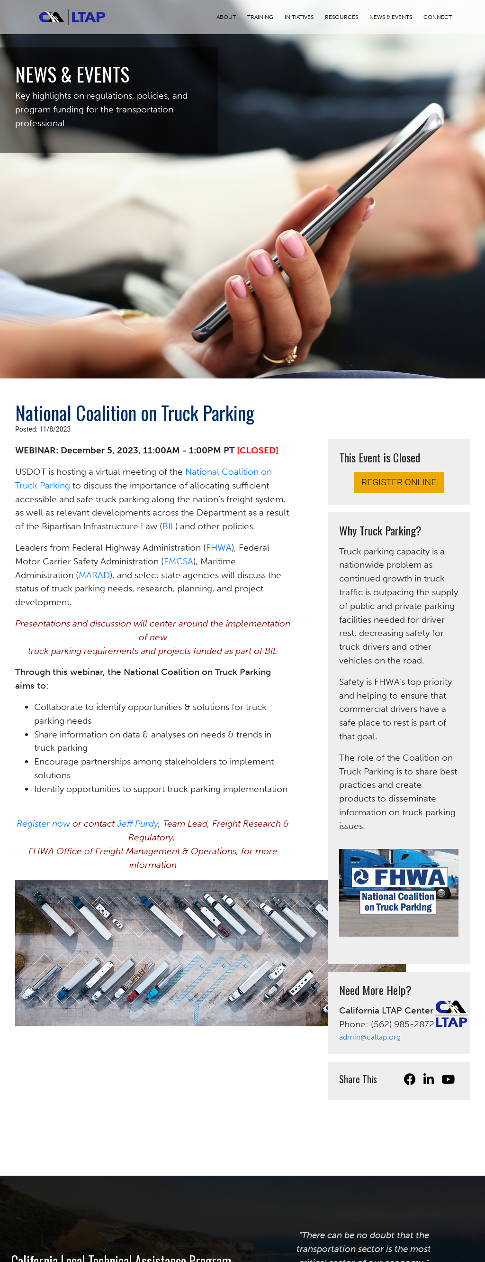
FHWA (219, 547)
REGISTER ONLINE (398, 482)
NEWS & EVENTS (396, 17)
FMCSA (178, 561)
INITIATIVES (305, 17)
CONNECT (443, 17)
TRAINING (266, 17)
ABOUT (231, 17)
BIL (168, 526)
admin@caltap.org (370, 1036)
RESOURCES (347, 17)
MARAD (94, 575)
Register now (43, 823)
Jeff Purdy (137, 823)
